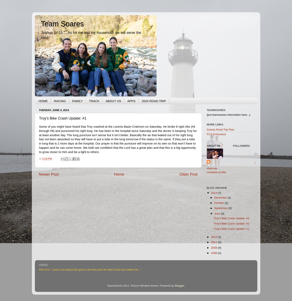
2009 (214, 247)
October (219, 202)
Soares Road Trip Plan (220, 129)
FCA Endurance (216, 134)
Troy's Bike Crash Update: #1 (231, 228)
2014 (214, 192)
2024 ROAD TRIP (154, 101)
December (221, 197)
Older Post (188, 174)
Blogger (179, 285)
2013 (214, 236)
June (217, 213)
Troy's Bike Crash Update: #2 (231, 223)
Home (119, 174)
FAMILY (77, 101)
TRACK (94, 101)
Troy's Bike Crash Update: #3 (231, 218)
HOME (43, 101)
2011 (214, 242)
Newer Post (49, 174)
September (221, 208)
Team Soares (62, 24)
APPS (131, 101)
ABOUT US (113, 101)
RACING (60, 101)
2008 (214, 253)
